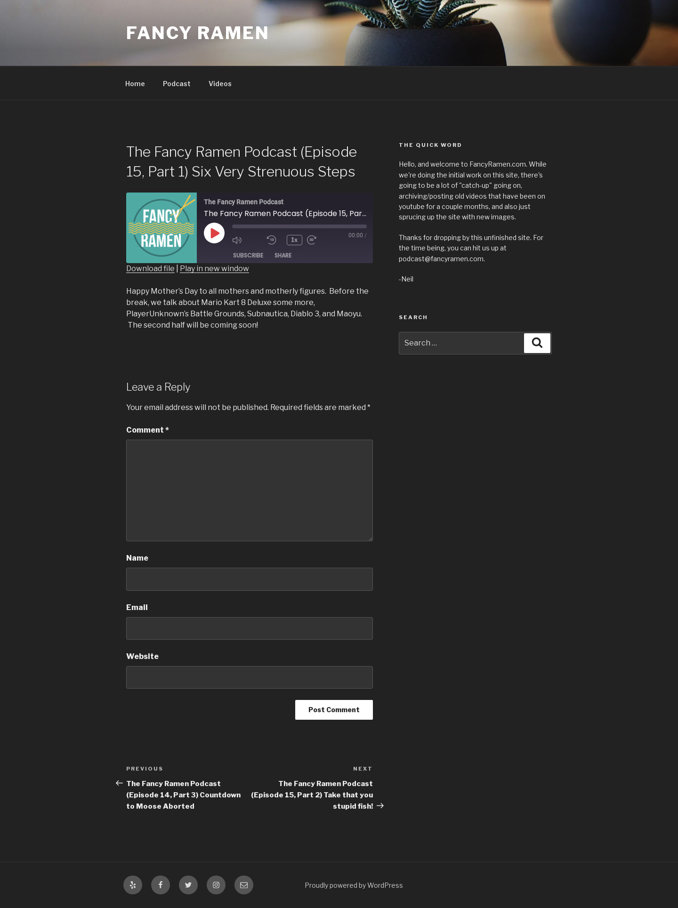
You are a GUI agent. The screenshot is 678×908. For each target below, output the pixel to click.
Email (137, 607)
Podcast (177, 84)
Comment (147, 430)
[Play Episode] (214, 233)
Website (142, 656)
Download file (150, 268)
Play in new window (214, 268)
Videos (220, 84)
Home (135, 84)
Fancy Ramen (198, 33)
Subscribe (248, 255)
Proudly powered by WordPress (354, 885)
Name (137, 558)
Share (282, 255)
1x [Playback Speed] (294, 239)
